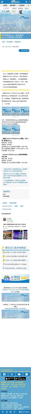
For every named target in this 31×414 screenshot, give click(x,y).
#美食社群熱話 (13, 403)
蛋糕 (16, 206)
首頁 (3, 42)
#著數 (15, 409)
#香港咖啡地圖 (17, 405)
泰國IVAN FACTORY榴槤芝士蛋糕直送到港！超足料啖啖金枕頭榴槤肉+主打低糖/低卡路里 (15, 176)
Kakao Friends (7, 209)
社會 (10, 386)
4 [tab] (17, 12)
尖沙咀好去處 (19, 382)
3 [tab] (15, 12)
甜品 (22, 206)
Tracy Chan (8, 46)
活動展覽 (3, 382)
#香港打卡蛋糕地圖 (6, 405)
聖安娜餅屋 (13, 203)
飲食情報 (10, 42)
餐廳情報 (17, 42)
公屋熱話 (14, 8)
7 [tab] (15, 14)
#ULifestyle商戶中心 (7, 409)
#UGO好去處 (5, 403)
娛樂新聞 (20, 8)
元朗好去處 (13, 384)
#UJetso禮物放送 (24, 407)
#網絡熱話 (20, 409)
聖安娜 (5, 203)
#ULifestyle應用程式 (7, 407)
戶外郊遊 (22, 386)
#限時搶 (15, 407)
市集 (8, 382)
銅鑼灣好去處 (5, 384)
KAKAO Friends (7, 206)
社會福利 (3, 388)
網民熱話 (3, 393)
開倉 (12, 382)
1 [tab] (12, 12)
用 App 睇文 (24, 50)
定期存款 (27, 8)
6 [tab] (20, 12)
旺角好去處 (4, 386)
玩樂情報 (21, 5)
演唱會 (5, 5)
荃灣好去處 (21, 384)
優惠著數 (12, 5)
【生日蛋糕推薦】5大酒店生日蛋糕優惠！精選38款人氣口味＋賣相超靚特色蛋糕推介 (15, 182)
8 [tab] (17, 14)
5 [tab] (18, 12)
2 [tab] (13, 12)
